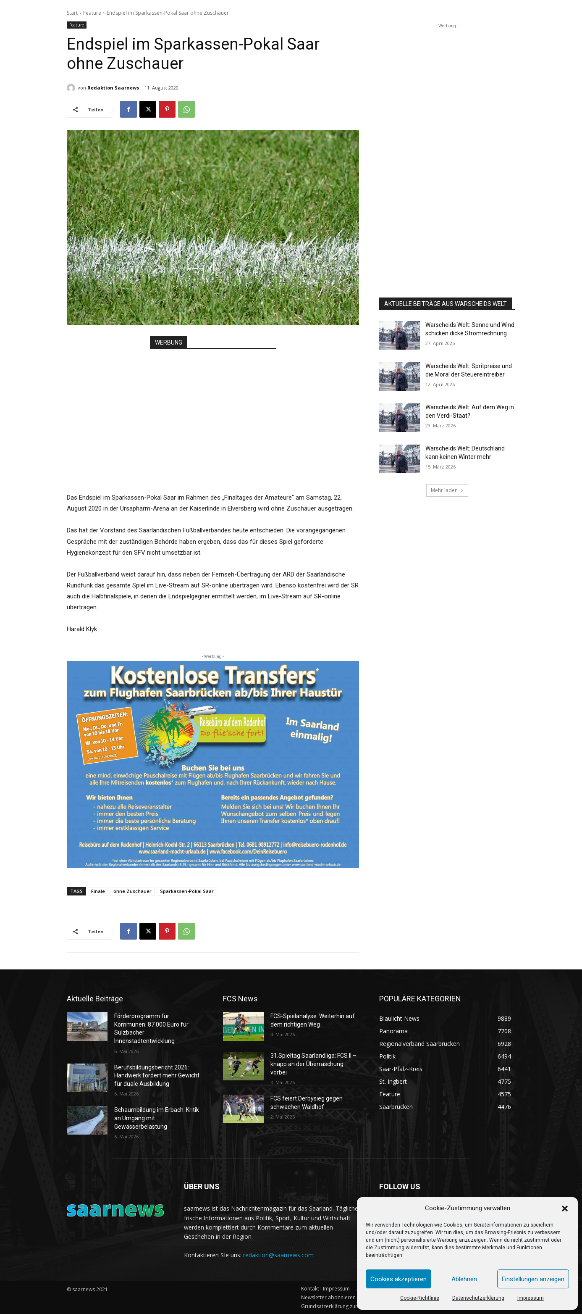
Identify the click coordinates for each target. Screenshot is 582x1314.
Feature (92, 12)
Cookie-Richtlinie (419, 1298)
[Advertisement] (213, 412)
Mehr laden (447, 490)
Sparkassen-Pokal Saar (187, 891)
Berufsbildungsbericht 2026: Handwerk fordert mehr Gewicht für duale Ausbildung (156, 1075)
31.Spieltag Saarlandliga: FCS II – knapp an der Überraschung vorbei (313, 1063)
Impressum (530, 1298)
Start (72, 12)
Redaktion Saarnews (113, 87)
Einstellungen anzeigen (533, 1279)
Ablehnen (464, 1279)
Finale (98, 891)
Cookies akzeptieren (398, 1279)
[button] (565, 1208)
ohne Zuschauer (132, 891)
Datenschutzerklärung (478, 1298)
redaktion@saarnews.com (278, 1255)
